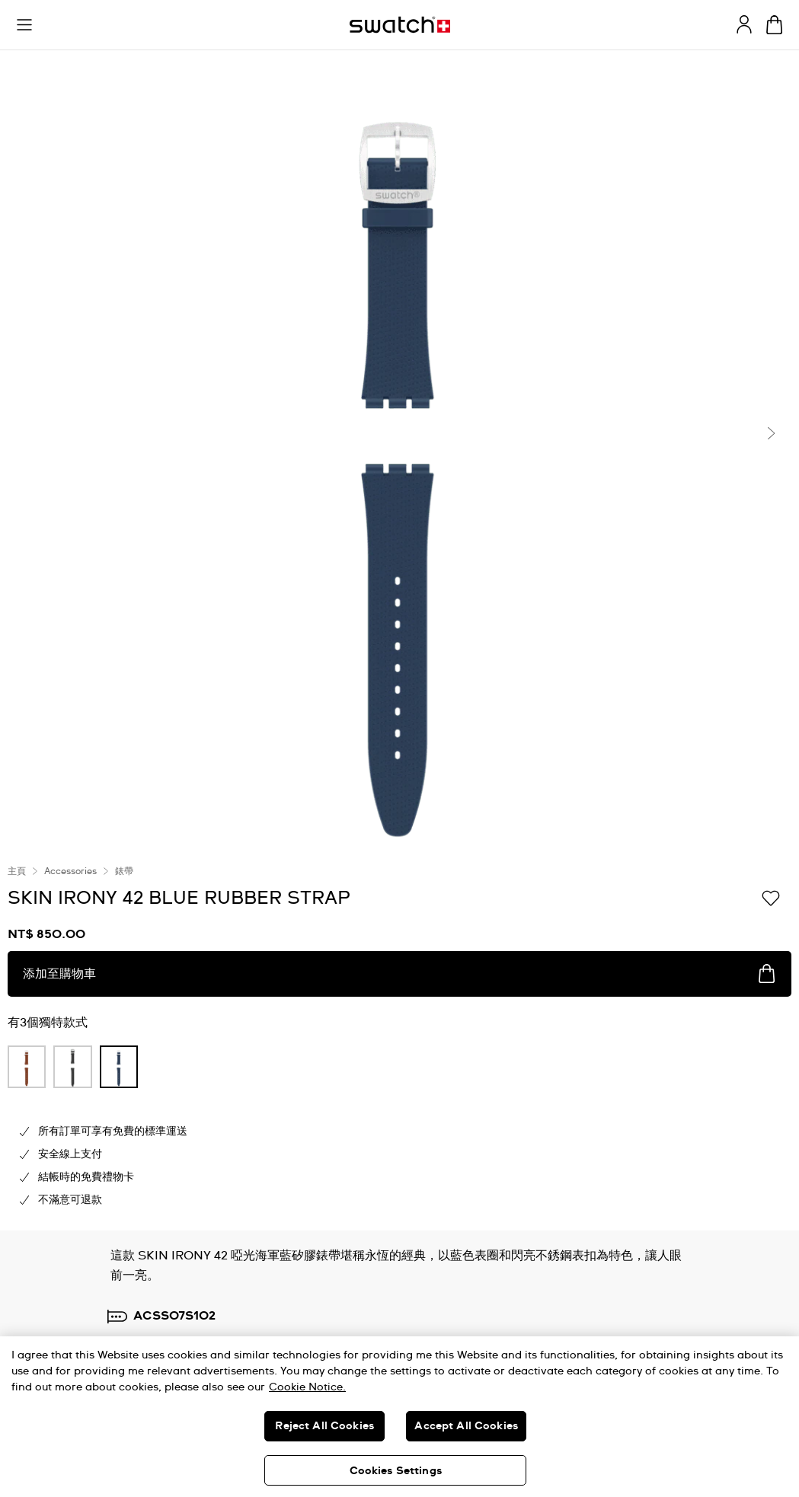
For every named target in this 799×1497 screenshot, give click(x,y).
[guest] (744, 24)
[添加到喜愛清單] (771, 897)
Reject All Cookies (324, 1426)
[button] (24, 25)
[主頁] (400, 25)
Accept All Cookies (466, 1426)
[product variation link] (27, 1066)
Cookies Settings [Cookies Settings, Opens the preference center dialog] (396, 1471)
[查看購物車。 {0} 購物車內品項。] (774, 24)
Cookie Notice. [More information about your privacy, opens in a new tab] (307, 1387)
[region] (399, 1416)
